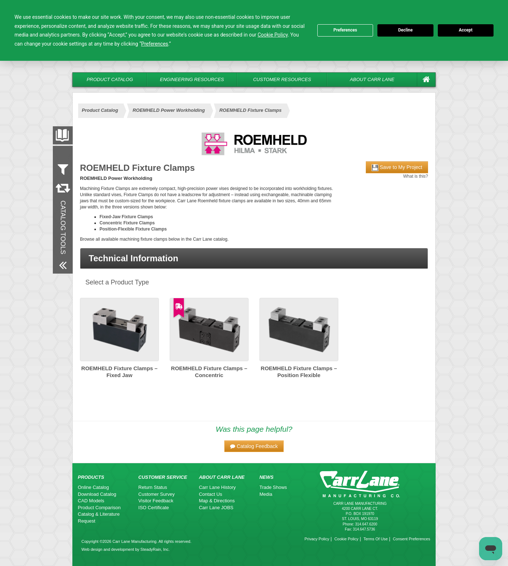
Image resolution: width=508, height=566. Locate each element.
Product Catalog (109, 79)
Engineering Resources (192, 79)
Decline (405, 30)
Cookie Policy (346, 539)
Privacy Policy (316, 539)
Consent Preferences (411, 539)
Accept (466, 30)
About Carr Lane (372, 79)
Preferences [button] (154, 44)
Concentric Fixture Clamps (127, 222)
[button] (254, 258)
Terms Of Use (375, 539)
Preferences (345, 30)
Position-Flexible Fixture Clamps (133, 229)
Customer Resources (282, 79)
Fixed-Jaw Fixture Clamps (126, 216)
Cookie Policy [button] (273, 35)
